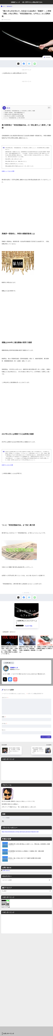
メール (4, 723)
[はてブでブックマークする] (29, 64)
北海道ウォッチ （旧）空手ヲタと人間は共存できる (26, 2)
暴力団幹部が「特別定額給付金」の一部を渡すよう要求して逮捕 (20, 110)
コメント (5, 697)
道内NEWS (12, 632)
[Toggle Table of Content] (48, 108)
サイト (4, 730)
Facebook (10, 682)
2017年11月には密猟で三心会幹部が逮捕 (14, 116)
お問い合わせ (6, 870)
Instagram (15, 682)
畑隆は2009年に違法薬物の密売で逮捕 (14, 114)
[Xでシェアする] (18, 64)
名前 (4, 717)
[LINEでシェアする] (35, 64)
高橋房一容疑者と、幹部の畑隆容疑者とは (14, 112)
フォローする (28, 626)
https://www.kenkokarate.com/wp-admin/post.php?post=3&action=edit (20, 832)
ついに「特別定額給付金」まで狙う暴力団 (14, 117)
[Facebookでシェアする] (24, 64)
